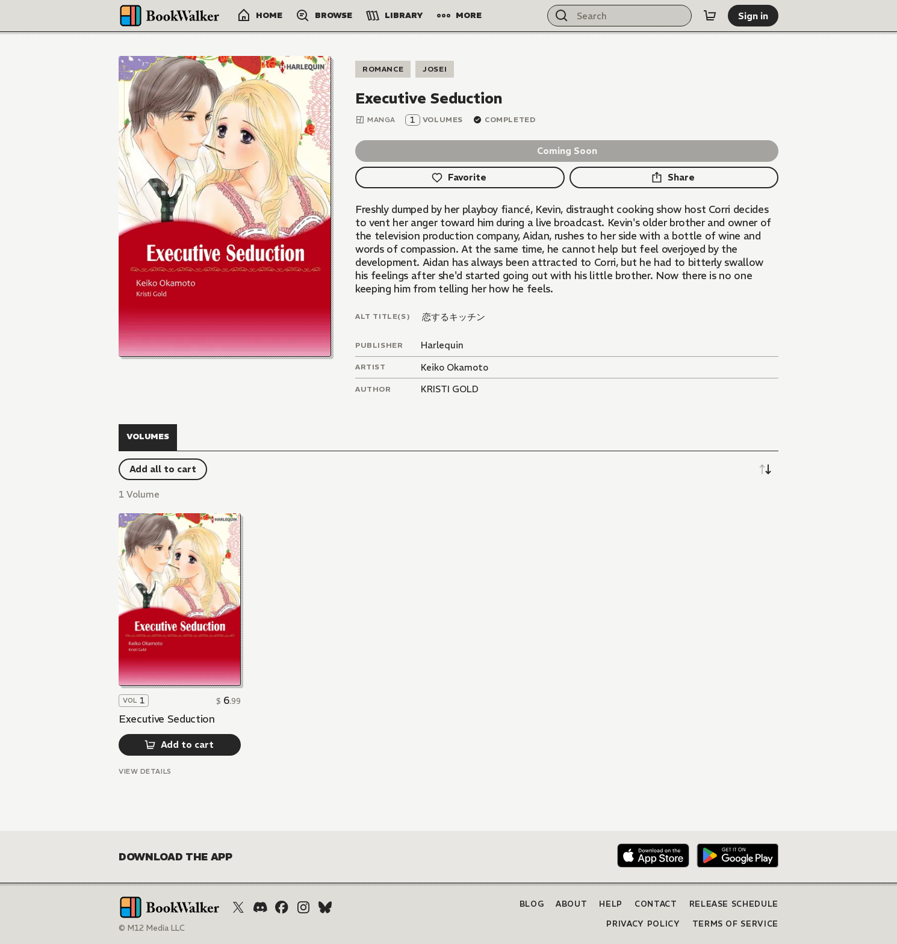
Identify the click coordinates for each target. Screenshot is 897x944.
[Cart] (710, 15)
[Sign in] (753, 15)
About (571, 904)
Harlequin (442, 345)
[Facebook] (282, 907)
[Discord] (260, 907)
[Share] (674, 177)
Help (610, 904)
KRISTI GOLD (450, 389)
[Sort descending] (765, 469)
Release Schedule (733, 904)
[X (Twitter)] (238, 907)
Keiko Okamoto (454, 367)
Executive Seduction (167, 719)
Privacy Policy (643, 924)
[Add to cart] (180, 745)
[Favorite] (460, 177)
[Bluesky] (325, 907)
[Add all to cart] (163, 469)
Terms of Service (735, 924)
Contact (656, 904)
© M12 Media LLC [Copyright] (152, 928)
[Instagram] (303, 907)
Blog (532, 904)
